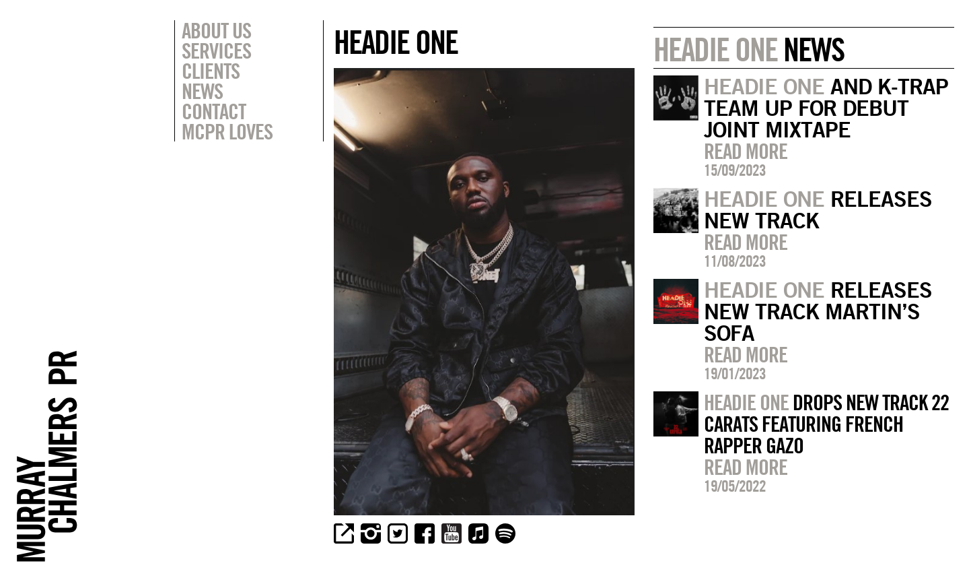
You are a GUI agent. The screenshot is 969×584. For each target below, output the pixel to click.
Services (216, 50)
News (202, 90)
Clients (211, 70)
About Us (216, 30)
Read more (745, 150)
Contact (214, 111)
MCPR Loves (227, 131)
